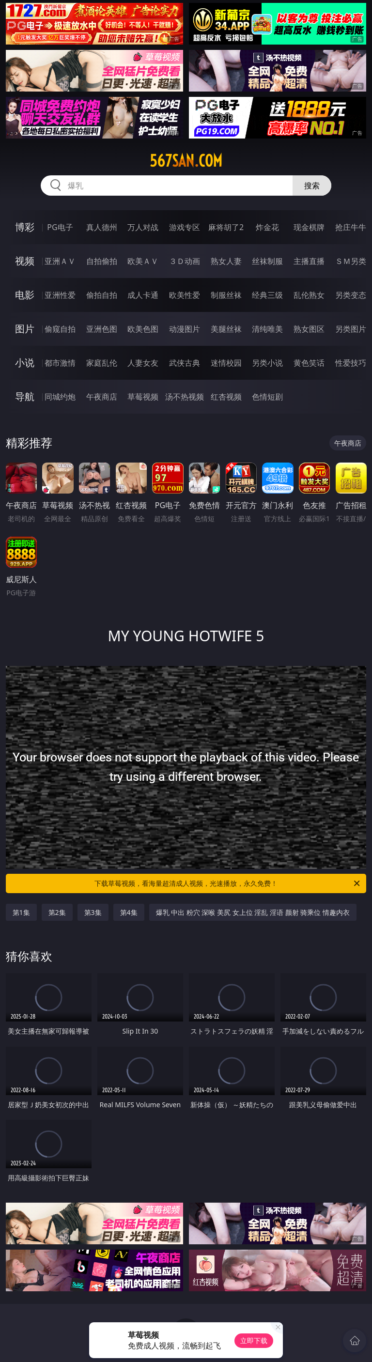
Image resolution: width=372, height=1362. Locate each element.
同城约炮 (60, 396)
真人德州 (101, 227)
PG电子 (60, 227)
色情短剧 (267, 396)
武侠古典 (184, 362)
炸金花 (267, 227)
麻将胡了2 (226, 227)
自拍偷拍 (101, 261)
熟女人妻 (226, 261)
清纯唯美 (267, 329)
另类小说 (267, 362)
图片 (24, 328)
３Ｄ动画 (184, 261)
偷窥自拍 (60, 329)
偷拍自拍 (101, 295)
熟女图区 (309, 329)
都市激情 (60, 362)
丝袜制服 (267, 261)
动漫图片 (184, 329)
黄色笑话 (309, 362)
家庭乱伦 (101, 362)
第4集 (129, 912)
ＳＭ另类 (350, 261)
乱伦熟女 (309, 295)
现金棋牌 (309, 227)
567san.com (186, 160)
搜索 (312, 185)
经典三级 (267, 295)
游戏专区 (184, 227)
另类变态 (350, 295)
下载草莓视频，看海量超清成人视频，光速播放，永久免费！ (227, 883)
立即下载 (253, 1340)
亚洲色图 (101, 329)
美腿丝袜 (226, 329)
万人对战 (142, 227)
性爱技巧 (350, 362)
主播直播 (309, 261)
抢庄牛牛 (350, 227)
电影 (24, 294)
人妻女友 (142, 362)
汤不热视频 (184, 396)
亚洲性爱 (60, 295)
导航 (24, 396)
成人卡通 (142, 295)
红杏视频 (226, 396)
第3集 (93, 912)
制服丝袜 (226, 295)
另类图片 (350, 329)
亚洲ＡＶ (60, 261)
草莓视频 (142, 396)
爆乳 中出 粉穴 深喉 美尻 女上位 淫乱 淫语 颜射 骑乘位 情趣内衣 (253, 912)
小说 (24, 362)
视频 (24, 260)
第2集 (57, 912)
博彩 (24, 226)
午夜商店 (101, 396)
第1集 (21, 912)
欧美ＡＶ (142, 261)
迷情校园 (226, 362)
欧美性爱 (184, 295)
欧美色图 (142, 329)
